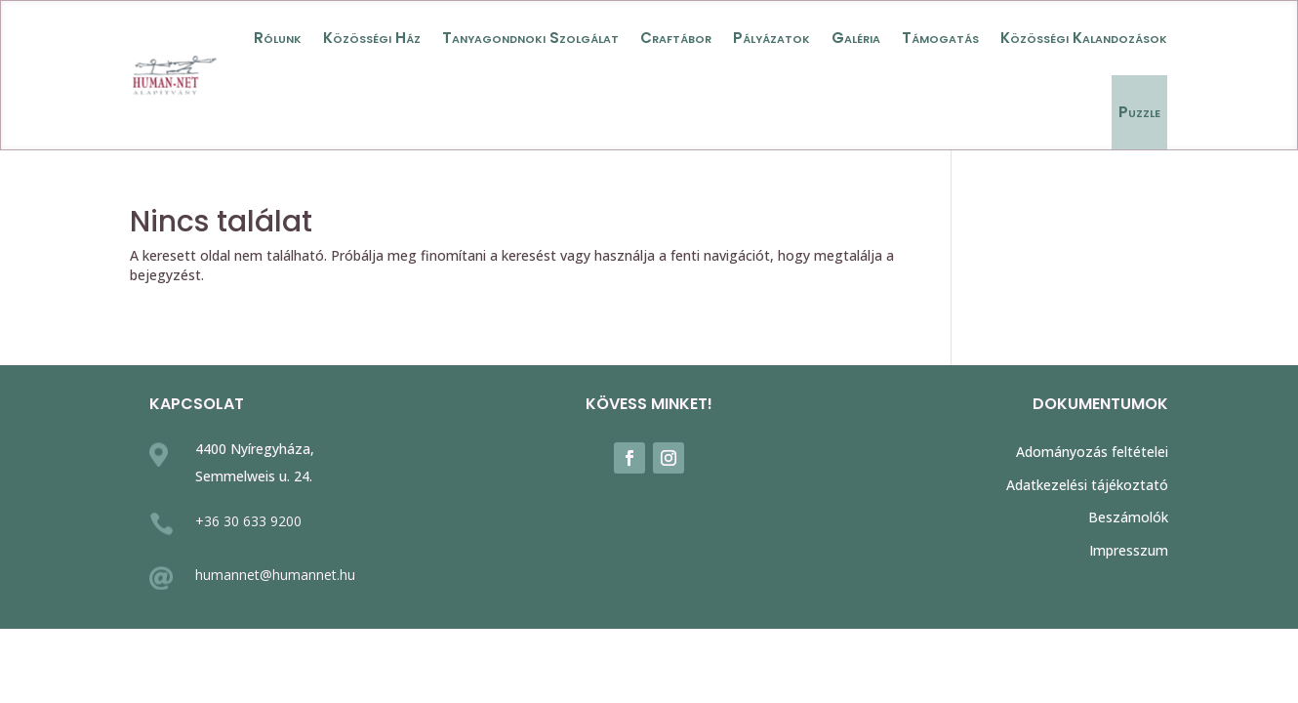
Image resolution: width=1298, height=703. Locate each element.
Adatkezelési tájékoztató (1087, 485)
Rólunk (278, 37)
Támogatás (940, 37)
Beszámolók (1128, 517)
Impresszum (1128, 550)
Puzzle (1139, 112)
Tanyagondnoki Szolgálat (530, 37)
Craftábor (675, 37)
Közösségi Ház (372, 37)
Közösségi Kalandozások (1083, 37)
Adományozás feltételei (1092, 451)
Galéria (856, 37)
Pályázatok (771, 37)
